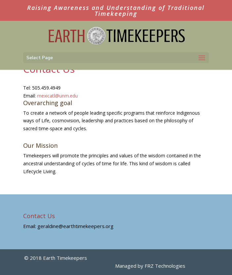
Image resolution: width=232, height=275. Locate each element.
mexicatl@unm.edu (57, 96)
